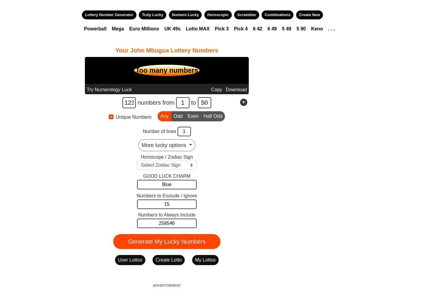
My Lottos (205, 259)
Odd (178, 116)
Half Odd (212, 116)
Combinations (277, 15)
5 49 (286, 28)
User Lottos (130, 259)
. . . (331, 28)
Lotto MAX (198, 28)
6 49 (272, 28)
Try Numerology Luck (109, 89)
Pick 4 (241, 28)
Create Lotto (169, 259)
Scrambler (246, 15)
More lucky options (165, 145)
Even (193, 116)
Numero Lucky (185, 15)
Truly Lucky (152, 15)
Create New (309, 15)
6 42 (257, 28)
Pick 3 (222, 28)
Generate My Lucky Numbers (167, 241)
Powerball (95, 28)
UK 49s (172, 28)
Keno (317, 28)
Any (164, 116)
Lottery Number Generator (109, 15)
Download (236, 89)
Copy (216, 89)
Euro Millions (144, 28)
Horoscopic (218, 15)
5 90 (301, 28)
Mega (118, 28)
